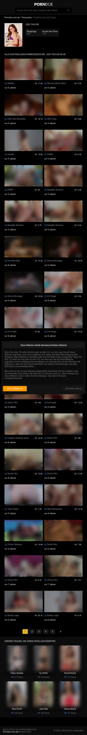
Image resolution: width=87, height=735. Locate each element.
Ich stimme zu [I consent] (15, 388)
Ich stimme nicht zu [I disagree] (73, 389)
